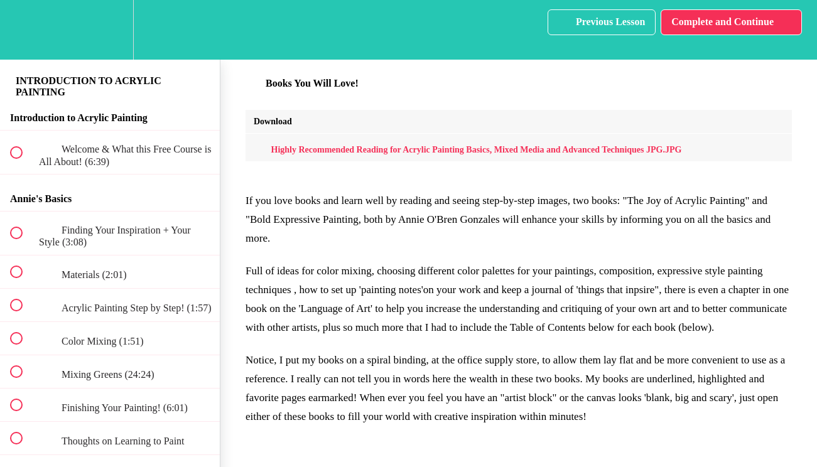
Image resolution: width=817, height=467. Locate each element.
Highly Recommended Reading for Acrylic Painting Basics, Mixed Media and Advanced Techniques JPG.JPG (467, 149)
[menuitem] (110, 30)
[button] (23, 30)
